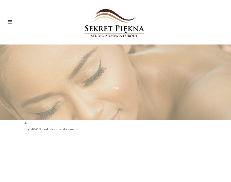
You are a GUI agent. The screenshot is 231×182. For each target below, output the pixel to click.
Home (115, 88)
